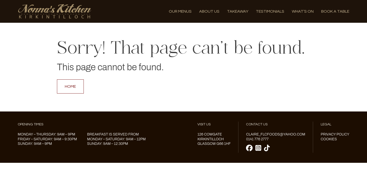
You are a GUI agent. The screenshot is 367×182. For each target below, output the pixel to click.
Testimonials (270, 11)
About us (209, 11)
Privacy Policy (335, 134)
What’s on (303, 11)
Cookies (329, 139)
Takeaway (237, 11)
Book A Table (335, 11)
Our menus (180, 11)
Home (70, 86)
